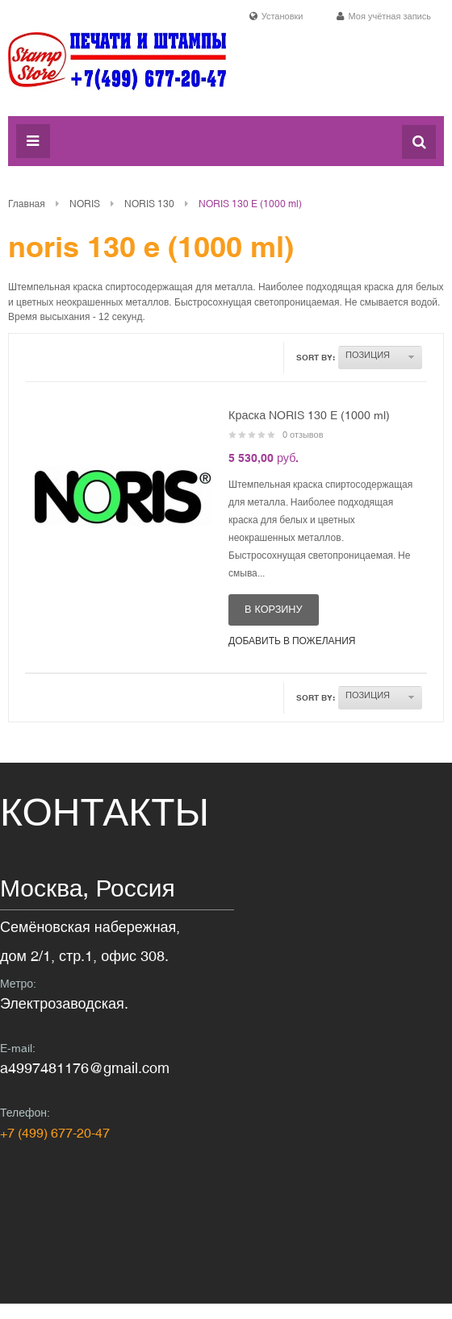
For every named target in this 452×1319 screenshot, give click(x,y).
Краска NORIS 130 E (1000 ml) (309, 415)
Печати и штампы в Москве (117, 70)
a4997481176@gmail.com (85, 1067)
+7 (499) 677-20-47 (55, 1133)
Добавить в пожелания (292, 641)
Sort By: (315, 357)
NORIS (84, 204)
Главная (26, 204)
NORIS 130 (149, 204)
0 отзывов (303, 434)
